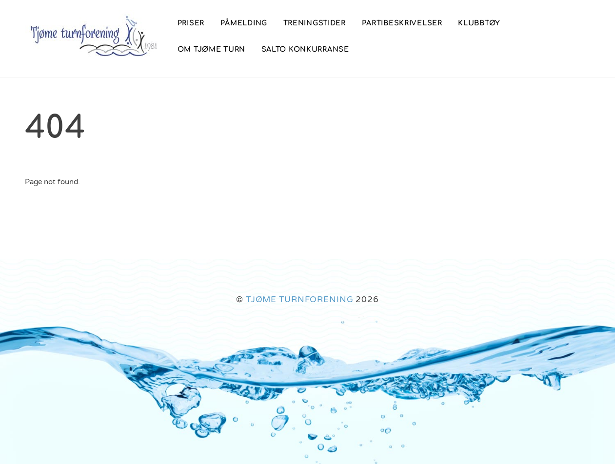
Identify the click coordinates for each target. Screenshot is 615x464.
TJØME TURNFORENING (300, 299)
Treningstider (314, 23)
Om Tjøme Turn (211, 49)
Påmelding (243, 23)
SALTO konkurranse (305, 49)
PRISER (191, 23)
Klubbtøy (479, 23)
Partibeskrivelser (402, 23)
